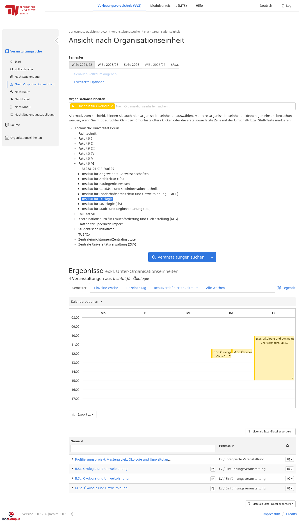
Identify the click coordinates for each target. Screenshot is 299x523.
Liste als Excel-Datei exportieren (270, 431)
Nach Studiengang (25, 77)
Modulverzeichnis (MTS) (168, 5)
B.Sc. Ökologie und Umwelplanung (101, 468)
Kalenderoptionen (85, 301)
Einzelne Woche (106, 288)
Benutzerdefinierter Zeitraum (176, 288)
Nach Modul (20, 107)
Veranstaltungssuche (23, 51)
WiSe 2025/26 (108, 64)
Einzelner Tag (136, 288)
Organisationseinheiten (23, 138)
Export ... (83, 414)
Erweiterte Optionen (87, 82)
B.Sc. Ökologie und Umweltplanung (102, 478)
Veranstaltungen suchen (178, 257)
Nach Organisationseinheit (32, 84)
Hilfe (199, 5)
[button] (229, 355)
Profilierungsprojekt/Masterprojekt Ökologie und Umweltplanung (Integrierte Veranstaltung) (145, 459)
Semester (76, 57)
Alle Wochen (215, 288)
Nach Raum (20, 92)
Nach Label (20, 99)
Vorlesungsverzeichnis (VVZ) (119, 5)
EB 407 (284, 342)
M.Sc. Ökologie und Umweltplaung (101, 488)
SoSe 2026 (131, 64)
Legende (286, 288)
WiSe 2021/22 (82, 64)
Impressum (271, 514)
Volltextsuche (21, 69)
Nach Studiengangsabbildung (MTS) (34, 114)
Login (287, 5)
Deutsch (266, 5)
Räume (12, 125)
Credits (291, 514)
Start (15, 61)
